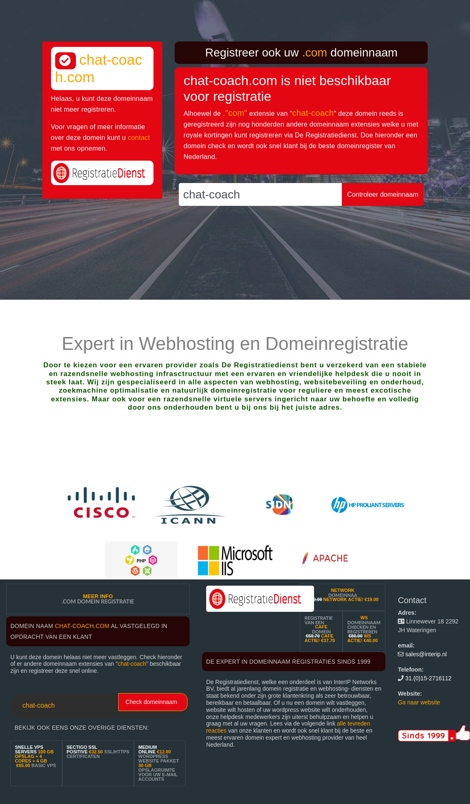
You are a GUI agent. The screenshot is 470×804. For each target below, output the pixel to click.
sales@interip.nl (426, 654)
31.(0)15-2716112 (428, 678)
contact (139, 137)
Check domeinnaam (152, 702)
